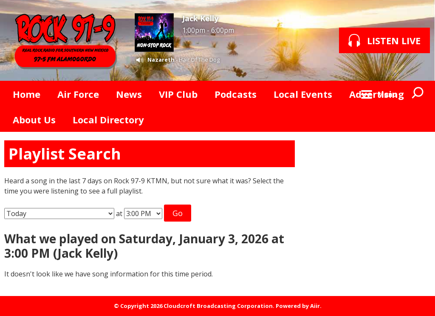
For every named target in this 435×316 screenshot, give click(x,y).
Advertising (376, 94)
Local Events (303, 94)
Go (177, 213)
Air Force (78, 94)
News (129, 94)
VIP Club (178, 94)
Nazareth (161, 59)
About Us (34, 119)
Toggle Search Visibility (418, 93)
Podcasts (236, 94)
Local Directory (108, 119)
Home (26, 94)
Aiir (315, 306)
